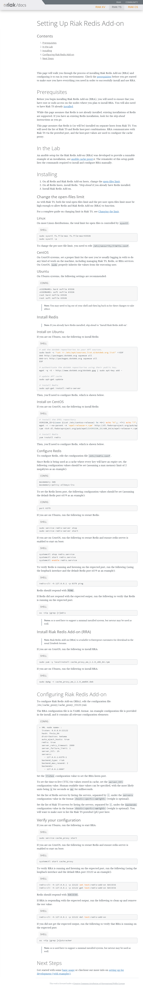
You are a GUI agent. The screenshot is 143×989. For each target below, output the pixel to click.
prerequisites (104, 76)
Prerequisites (49, 42)
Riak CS (133, 7)
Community (132, 2)
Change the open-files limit (60, 196)
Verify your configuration (59, 820)
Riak (118, 2)
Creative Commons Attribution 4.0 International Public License (99, 983)
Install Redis (47, 317)
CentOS (43, 252)
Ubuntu (43, 271)
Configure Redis (49, 451)
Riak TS (116, 7)
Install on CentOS (50, 401)
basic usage (68, 970)
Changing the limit (108, 211)
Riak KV (100, 7)
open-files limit (111, 181)
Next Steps (48, 58)
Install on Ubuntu (50, 331)
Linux (41, 218)
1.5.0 (24, 16)
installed (68, 106)
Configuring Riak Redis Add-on (58, 54)
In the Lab (47, 46)
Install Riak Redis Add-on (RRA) (64, 631)
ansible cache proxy (82, 159)
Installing (47, 50)
